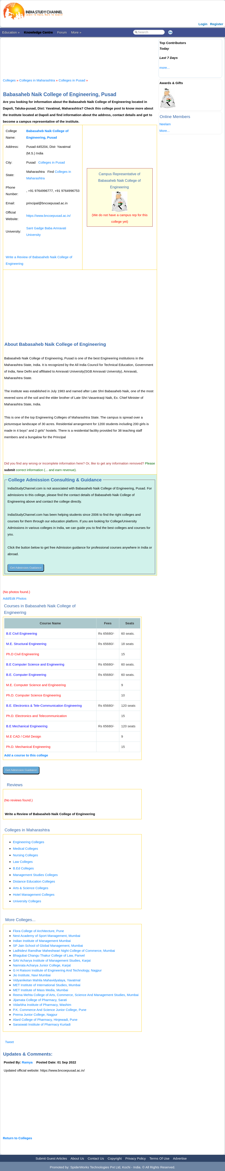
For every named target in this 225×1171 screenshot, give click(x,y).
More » (76, 32)
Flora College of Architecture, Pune (38, 931)
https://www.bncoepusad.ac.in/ (48, 215)
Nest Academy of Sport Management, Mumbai (46, 936)
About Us (77, 1158)
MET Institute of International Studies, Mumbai (46, 985)
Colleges (9, 80)
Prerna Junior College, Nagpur (35, 1014)
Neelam (165, 124)
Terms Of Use (159, 1158)
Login (202, 24)
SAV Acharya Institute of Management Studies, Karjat (52, 960)
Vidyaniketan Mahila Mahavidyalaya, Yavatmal (46, 980)
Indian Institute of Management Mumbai (42, 941)
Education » (11, 32)
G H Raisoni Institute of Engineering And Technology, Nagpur (57, 970)
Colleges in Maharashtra (37, 80)
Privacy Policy (135, 1158)
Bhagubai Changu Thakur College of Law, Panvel (49, 955)
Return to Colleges (17, 1138)
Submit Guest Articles (51, 1158)
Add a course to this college (26, 755)
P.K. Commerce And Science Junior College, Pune (49, 1010)
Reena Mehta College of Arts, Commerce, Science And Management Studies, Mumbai (76, 995)
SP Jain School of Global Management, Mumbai (48, 945)
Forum (62, 32)
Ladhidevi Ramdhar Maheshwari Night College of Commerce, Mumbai (64, 950)
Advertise (180, 1158)
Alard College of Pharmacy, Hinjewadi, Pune (45, 1019)
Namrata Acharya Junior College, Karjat (42, 965)
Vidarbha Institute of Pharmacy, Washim (42, 1005)
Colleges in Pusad (72, 80)
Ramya (27, 1062)
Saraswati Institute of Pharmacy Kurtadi (42, 1024)
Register (216, 24)
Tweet (9, 1042)
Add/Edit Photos (15, 598)
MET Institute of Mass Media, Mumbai (40, 990)
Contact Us (96, 1158)
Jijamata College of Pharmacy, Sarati (40, 1000)
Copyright (115, 1158)
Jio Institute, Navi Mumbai (32, 975)
